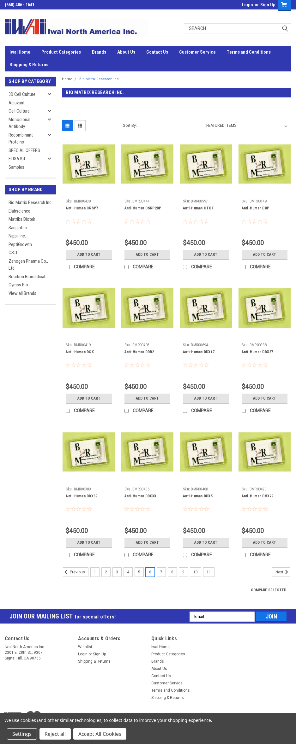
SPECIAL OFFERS (24, 150)
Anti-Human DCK (80, 352)
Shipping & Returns (28, 64)
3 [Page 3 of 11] (117, 572)
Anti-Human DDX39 (81, 496)
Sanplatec (18, 228)
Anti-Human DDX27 (257, 352)
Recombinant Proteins (21, 138)
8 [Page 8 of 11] (172, 572)
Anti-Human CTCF (198, 208)
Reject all (55, 733)
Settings (22, 733)
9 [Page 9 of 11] (183, 572)
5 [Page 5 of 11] (139, 572)
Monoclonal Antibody (19, 123)
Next (282, 572)
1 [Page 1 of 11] (95, 572)
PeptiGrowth (20, 244)
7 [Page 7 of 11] (161, 572)
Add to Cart (89, 254)
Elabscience (19, 211)
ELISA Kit (17, 158)
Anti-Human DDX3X (140, 496)
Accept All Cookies (99, 733)
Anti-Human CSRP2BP (142, 208)
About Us (126, 52)
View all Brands (22, 293)
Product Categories (61, 52)
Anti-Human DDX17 (198, 352)
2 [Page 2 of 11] (106, 572)
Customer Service (197, 52)
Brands (99, 52)
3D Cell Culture (22, 94)
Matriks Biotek (22, 219)
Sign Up (267, 4)
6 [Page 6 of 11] (150, 572)
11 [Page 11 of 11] (209, 572)
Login (247, 4)
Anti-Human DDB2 (139, 352)
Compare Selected (268, 590)
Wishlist (85, 647)
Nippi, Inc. (17, 236)
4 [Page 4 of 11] (128, 572)
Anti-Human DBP (255, 208)
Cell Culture (19, 111)
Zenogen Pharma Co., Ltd (28, 264)
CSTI (13, 252)
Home (67, 79)
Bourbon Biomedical (27, 276)
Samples (16, 167)
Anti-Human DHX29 (258, 496)
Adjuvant (17, 103)
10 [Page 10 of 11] (195, 572)
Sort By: (130, 125)
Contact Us (157, 52)
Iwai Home (19, 52)
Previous (74, 572)
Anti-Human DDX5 (198, 496)
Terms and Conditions (249, 52)
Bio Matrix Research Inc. (30, 202)
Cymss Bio (18, 285)
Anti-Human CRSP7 (82, 208)
